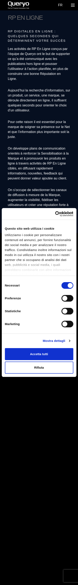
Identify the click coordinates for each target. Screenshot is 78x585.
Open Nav (74, 5)
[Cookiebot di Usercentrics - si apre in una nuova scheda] (55, 214)
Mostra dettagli (54, 340)
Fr (60, 5)
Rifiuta (39, 367)
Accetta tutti (39, 354)
